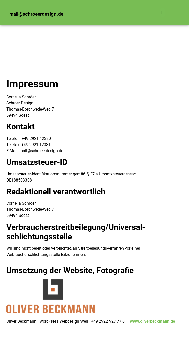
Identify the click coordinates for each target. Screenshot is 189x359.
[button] (162, 12)
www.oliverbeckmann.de (152, 321)
